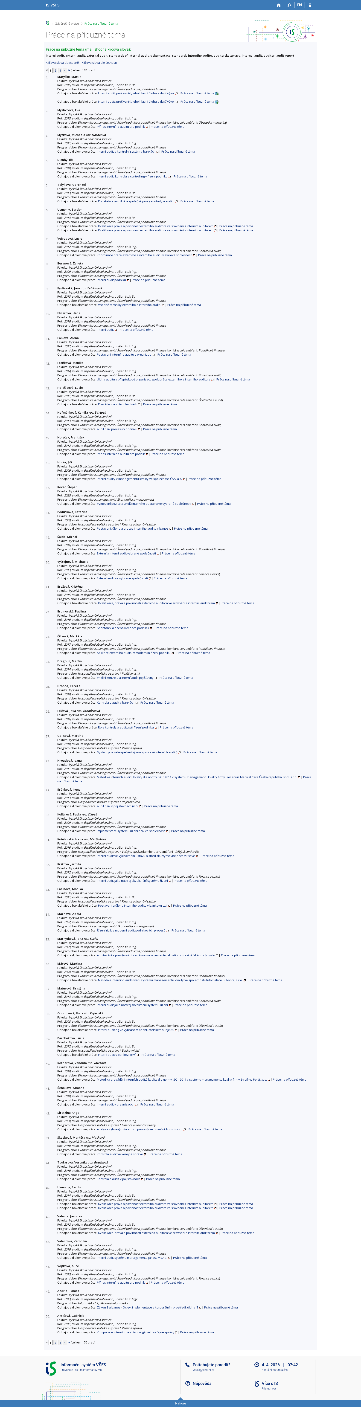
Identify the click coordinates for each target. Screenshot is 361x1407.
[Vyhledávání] (289, 5)
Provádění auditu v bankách (117, 404)
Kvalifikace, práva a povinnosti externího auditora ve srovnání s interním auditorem (156, 603)
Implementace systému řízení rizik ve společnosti (131, 831)
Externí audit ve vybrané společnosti (122, 578)
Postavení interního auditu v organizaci (124, 354)
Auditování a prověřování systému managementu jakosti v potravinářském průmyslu (156, 955)
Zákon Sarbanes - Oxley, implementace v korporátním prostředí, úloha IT (147, 1307)
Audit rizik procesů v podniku (117, 429)
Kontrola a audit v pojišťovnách (118, 1179)
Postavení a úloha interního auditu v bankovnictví (132, 905)
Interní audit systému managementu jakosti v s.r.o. (132, 1258)
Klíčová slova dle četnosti (99, 63)
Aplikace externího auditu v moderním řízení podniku (134, 653)
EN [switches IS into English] (299, 4)
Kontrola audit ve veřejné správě (120, 1154)
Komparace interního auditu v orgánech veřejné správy (135, 1332)
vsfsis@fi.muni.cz (203, 1370)
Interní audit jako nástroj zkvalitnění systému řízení (132, 881)
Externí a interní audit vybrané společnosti (126, 553)
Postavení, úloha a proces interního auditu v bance (132, 528)
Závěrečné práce (67, 23)
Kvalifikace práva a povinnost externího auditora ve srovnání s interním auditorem (155, 226)
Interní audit (105, 330)
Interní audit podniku (111, 280)
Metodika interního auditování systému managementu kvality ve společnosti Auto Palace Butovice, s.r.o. (170, 980)
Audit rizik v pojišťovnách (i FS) (117, 806)
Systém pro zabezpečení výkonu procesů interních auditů (137, 752)
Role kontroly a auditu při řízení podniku (126, 727)
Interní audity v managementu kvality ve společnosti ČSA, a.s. (139, 479)
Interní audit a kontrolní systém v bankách (126, 151)
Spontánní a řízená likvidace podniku (123, 628)
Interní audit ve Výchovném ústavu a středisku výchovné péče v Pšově (146, 856)
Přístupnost (269, 1388)
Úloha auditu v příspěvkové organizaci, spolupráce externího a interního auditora (153, 379)
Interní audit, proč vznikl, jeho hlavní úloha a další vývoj (136, 93)
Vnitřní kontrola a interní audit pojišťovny (125, 678)
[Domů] (279, 5)
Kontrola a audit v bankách (115, 702)
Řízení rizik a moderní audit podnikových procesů (131, 930)
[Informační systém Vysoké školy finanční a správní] (53, 5)
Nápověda (202, 1383)
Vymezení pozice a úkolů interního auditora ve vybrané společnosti (144, 504)
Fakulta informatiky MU (87, 1370)
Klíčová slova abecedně (62, 63)
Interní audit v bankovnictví (117, 1055)
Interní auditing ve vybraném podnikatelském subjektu (136, 1030)
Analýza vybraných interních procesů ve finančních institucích (140, 1129)
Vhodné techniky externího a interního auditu (129, 305)
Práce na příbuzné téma (101, 23)
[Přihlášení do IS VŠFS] (310, 5)
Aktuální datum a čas (275, 1370)
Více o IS (270, 1383)
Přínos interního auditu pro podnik (121, 127)
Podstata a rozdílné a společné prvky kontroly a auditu (136, 201)
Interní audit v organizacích (115, 1104)
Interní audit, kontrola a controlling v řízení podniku (132, 176)
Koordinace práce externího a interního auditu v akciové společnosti (144, 255)
